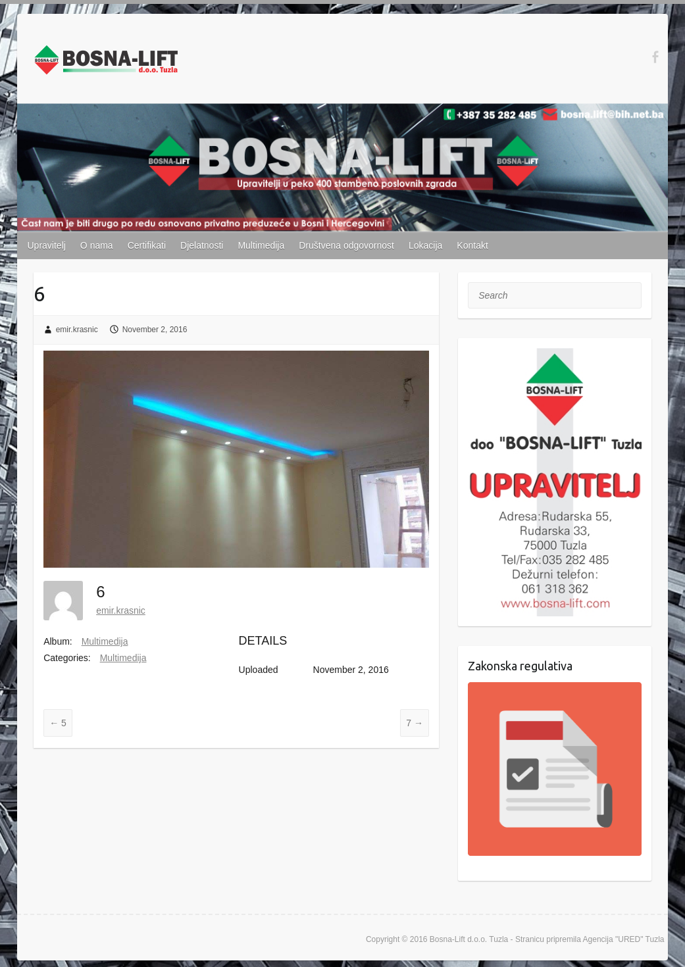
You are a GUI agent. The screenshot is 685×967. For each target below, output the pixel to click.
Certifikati (147, 245)
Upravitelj (47, 245)
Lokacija (425, 245)
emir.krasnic (77, 329)
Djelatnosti (201, 245)
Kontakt (472, 245)
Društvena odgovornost (346, 245)
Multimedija (261, 245)
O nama (96, 245)
